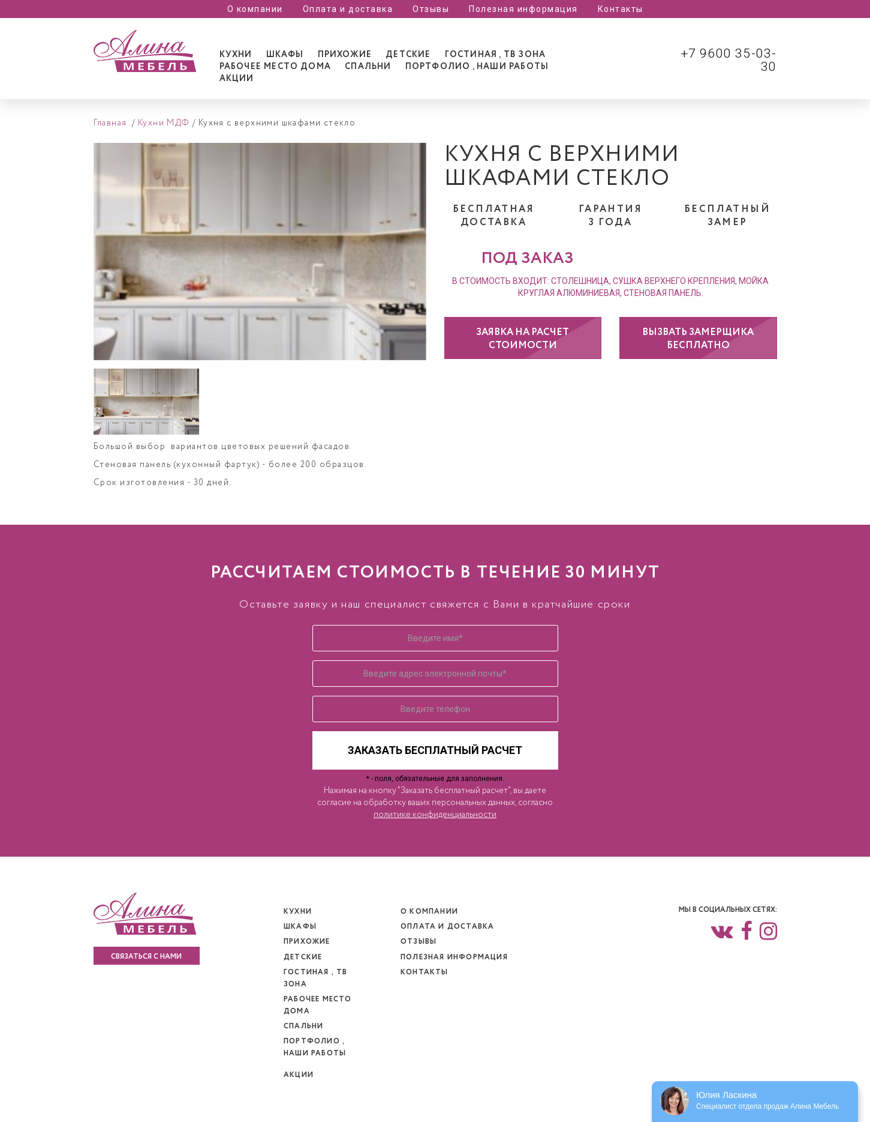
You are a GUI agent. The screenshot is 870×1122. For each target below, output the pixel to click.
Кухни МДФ (164, 123)
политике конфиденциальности (435, 815)
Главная (110, 123)
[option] (260, 251)
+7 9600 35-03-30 (729, 60)
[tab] (235, 55)
